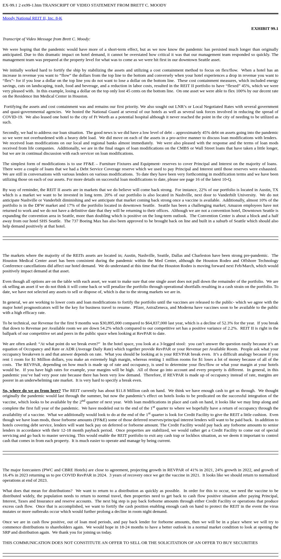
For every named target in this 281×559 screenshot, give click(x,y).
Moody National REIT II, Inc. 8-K (32, 18)
